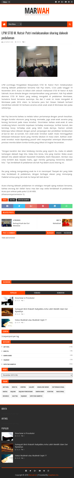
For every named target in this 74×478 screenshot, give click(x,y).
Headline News (43, 387)
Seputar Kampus (23, 200)
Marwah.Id (33, 475)
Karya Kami (7, 355)
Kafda (5, 391)
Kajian (13, 391)
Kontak (50, 391)
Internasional (58, 387)
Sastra (12, 200)
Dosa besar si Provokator (25, 298)
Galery (31, 387)
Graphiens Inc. (53, 475)
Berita (6, 351)
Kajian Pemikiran (26, 391)
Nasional (60, 391)
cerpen (23, 387)
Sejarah (6, 360)
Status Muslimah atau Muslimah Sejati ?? (31, 320)
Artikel (6, 347)
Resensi (6, 396)
